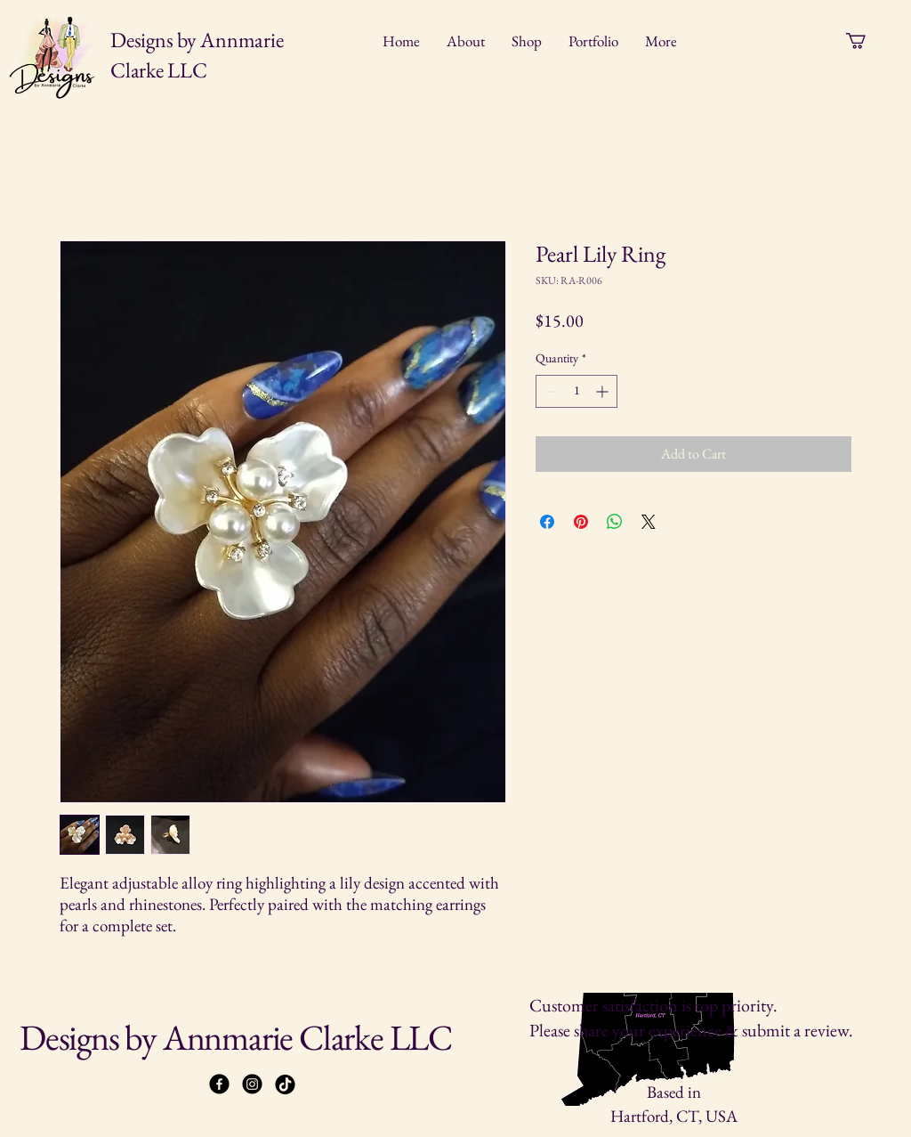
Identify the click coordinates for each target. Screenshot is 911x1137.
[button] (865, 41)
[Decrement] (549, 391)
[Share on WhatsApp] (614, 521)
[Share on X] (648, 521)
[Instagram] (252, 1084)
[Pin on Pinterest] (581, 521)
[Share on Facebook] (547, 521)
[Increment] (604, 391)
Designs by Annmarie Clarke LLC (236, 1037)
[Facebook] (219, 1084)
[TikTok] (285, 1084)
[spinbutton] (576, 391)
